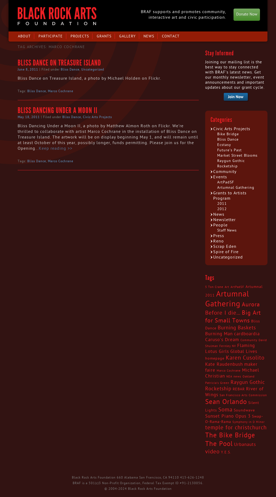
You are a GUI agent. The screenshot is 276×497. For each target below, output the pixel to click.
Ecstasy (224, 144)
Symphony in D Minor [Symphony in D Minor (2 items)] (248, 422)
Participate (50, 36)
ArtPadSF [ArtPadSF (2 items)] (237, 287)
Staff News (227, 230)
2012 (222, 209)
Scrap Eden (224, 246)
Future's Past (229, 150)
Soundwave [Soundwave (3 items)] (244, 410)
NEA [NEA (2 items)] (229, 376)
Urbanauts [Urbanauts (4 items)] (245, 444)
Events (220, 177)
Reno (218, 241)
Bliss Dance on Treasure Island (59, 63)
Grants (104, 36)
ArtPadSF (225, 182)
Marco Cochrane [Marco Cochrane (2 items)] (229, 370)
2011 (222, 203)
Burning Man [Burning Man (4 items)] (219, 334)
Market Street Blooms (237, 155)
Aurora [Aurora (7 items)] (251, 304)
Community (224, 171)
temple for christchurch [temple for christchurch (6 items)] (236, 428)
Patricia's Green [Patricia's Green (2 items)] (217, 383)
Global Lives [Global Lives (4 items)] (243, 351)
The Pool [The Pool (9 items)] (219, 444)
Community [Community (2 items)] (248, 340)
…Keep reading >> (53, 148)
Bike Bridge (228, 134)
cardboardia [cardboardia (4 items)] (247, 334)
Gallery (127, 36)
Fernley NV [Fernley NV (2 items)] (227, 346)
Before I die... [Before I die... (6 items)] (222, 313)
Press (218, 235)
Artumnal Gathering (235, 187)
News (148, 36)
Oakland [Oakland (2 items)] (249, 376)
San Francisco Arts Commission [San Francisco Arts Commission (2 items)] (243, 395)
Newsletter (224, 219)
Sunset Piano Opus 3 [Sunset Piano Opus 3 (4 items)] (228, 416)
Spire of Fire (226, 251)
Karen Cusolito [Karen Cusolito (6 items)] (245, 358)
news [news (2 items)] (237, 376)
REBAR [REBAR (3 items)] (239, 389)
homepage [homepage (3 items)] (214, 358)
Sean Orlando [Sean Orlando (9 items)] (226, 402)
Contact (171, 36)
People (220, 225)
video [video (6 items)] (212, 452)
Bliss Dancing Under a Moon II (58, 110)
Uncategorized (92, 69)
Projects (80, 36)
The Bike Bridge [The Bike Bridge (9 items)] (230, 435)
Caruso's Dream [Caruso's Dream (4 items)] (222, 339)
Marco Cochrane (60, 91)
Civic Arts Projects (97, 117)
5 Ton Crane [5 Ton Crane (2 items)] (214, 287)
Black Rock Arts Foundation (57, 16)
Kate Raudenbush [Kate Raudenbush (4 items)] (224, 364)
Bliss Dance (70, 69)
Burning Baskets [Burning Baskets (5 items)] (237, 328)
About (24, 36)
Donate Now (246, 14)
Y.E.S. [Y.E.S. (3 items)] (226, 452)
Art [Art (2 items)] (227, 287)
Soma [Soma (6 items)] (225, 410)
